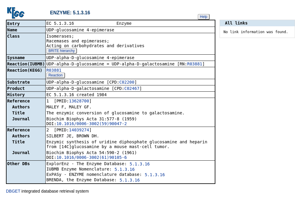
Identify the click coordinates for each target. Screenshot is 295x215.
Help (203, 17)
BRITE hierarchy (61, 51)
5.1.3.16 (140, 164)
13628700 (79, 101)
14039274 (79, 130)
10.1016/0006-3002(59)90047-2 (91, 124)
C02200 (127, 82)
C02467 (132, 89)
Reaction (55, 76)
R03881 (194, 64)
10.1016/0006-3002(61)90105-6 (91, 158)
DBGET (13, 191)
